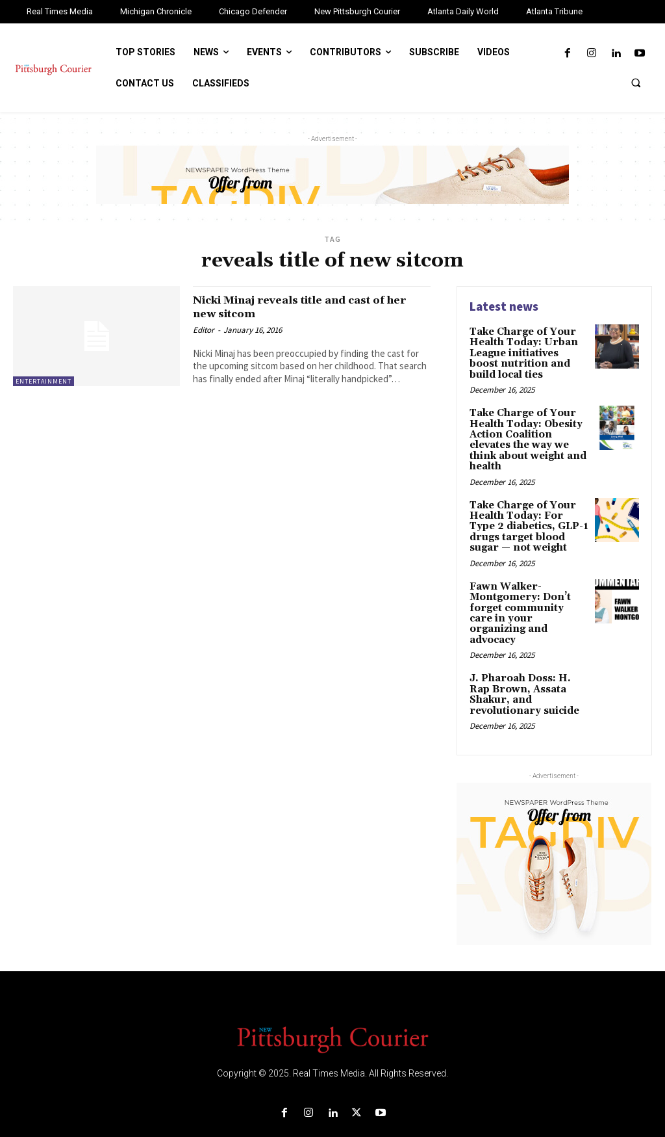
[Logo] (332, 1011)
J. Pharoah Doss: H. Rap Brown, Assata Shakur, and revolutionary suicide (528, 668)
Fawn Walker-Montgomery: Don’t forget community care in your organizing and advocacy (525, 595)
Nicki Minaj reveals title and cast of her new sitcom (309, 306)
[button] (636, 82)
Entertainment (43, 381)
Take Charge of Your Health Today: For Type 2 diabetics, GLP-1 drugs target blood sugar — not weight (528, 517)
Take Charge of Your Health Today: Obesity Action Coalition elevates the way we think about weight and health (525, 434)
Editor (203, 329)
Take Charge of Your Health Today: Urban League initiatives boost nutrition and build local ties (528, 352)
